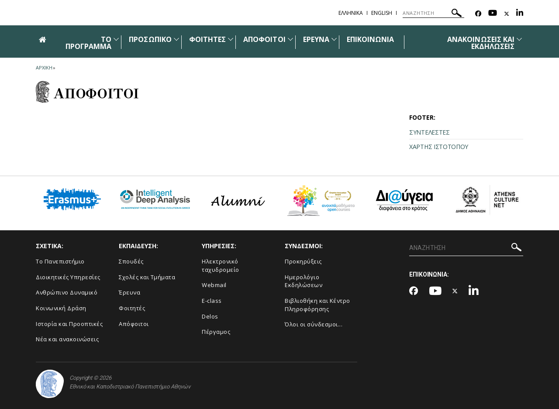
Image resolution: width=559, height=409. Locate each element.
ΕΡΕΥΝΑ (316, 39)
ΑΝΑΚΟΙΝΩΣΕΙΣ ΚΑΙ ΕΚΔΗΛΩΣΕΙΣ (480, 43)
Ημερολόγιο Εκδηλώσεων (303, 281)
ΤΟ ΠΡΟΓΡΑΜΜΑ (88, 43)
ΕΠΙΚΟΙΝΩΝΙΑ (370, 39)
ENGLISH (381, 13)
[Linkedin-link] (519, 13)
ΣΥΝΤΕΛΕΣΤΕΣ (429, 132)
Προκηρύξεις (303, 261)
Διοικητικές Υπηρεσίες (68, 277)
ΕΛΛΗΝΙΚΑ (350, 13)
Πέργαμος (216, 332)
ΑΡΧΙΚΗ (44, 67)
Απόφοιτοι (134, 324)
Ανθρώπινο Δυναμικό (66, 292)
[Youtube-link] (492, 13)
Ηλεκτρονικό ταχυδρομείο (220, 265)
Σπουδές (131, 261)
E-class (212, 301)
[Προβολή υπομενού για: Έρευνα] (334, 39)
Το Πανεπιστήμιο (60, 261)
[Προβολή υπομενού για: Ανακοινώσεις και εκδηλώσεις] (519, 39)
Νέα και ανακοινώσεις (67, 339)
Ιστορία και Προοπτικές (69, 324)
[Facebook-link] (478, 13)
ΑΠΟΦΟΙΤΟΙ (264, 39)
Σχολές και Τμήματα (147, 277)
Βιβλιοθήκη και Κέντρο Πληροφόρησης (317, 305)
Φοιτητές (132, 308)
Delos (210, 316)
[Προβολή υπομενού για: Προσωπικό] (176, 39)
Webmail (214, 285)
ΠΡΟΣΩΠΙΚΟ (150, 39)
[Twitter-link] (506, 13)
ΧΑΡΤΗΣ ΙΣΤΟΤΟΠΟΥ (438, 146)
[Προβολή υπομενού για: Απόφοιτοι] (290, 39)
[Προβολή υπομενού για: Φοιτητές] (230, 39)
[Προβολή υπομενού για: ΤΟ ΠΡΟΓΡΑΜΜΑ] (116, 39)
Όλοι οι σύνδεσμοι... (313, 324)
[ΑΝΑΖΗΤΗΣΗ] (433, 13)
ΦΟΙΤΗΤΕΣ (207, 39)
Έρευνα (129, 292)
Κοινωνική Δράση (61, 308)
